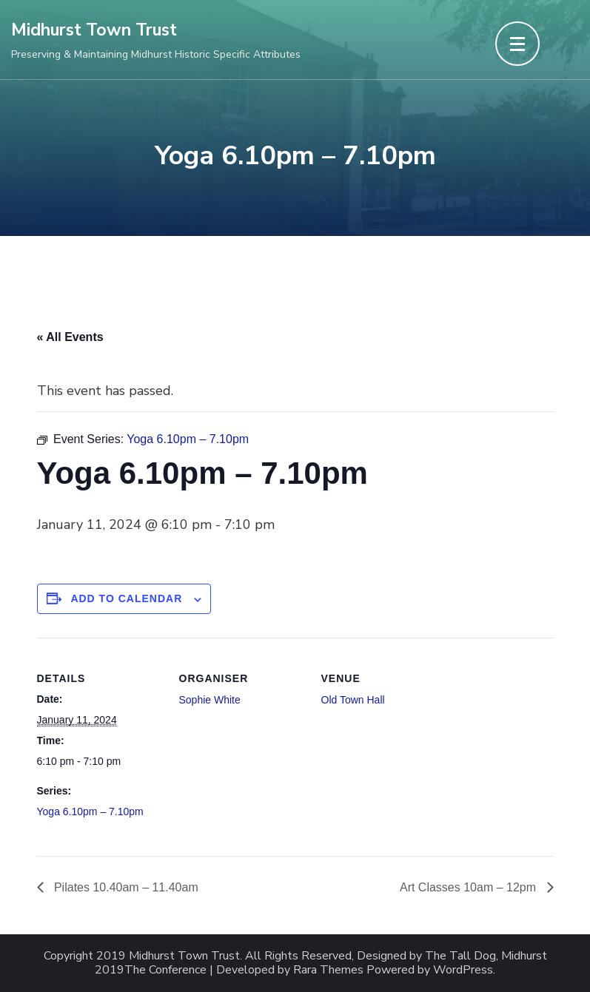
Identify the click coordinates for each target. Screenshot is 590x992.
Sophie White (210, 700)
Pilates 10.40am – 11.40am (124, 887)
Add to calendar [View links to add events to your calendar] (126, 598)
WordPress (463, 970)
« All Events (70, 337)
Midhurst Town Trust (94, 29)
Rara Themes (328, 970)
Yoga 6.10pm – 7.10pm (90, 811)
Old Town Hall (353, 700)
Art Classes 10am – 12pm (470, 887)
